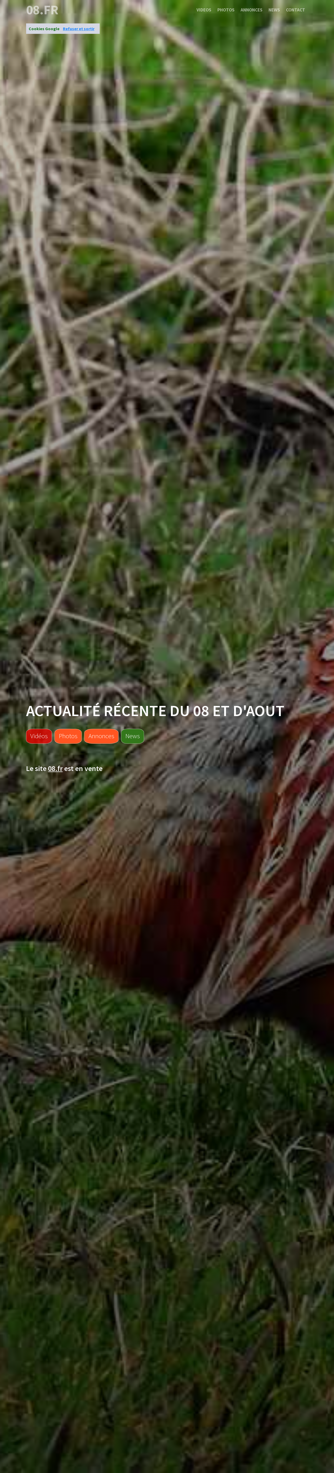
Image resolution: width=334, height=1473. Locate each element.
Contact (295, 10)
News (274, 10)
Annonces (252, 10)
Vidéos (39, 736)
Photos (226, 10)
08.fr (42, 9)
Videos (203, 10)
